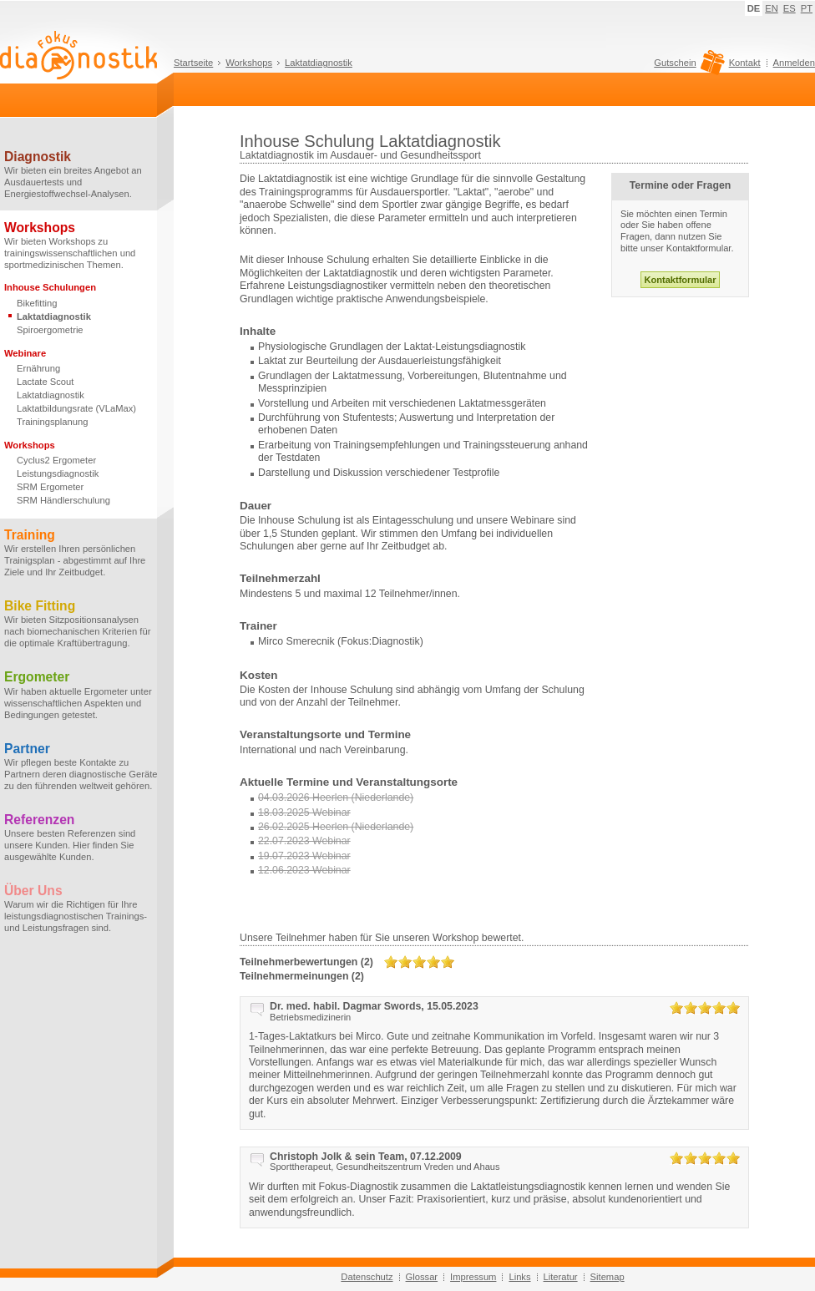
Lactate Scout (45, 382)
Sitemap (607, 1277)
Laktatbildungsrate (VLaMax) (76, 408)
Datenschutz (366, 1277)
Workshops (248, 63)
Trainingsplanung (52, 422)
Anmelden (794, 63)
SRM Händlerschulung (63, 500)
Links (519, 1277)
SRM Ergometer (50, 487)
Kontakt (745, 63)
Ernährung (38, 368)
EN (771, 8)
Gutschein (687, 66)
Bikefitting (37, 303)
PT (806, 8)
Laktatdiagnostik (318, 63)
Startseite (193, 63)
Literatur (561, 1277)
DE (754, 8)
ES (789, 8)
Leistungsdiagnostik (58, 473)
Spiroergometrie (50, 330)
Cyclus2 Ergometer (56, 460)
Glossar (422, 1277)
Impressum (473, 1277)
